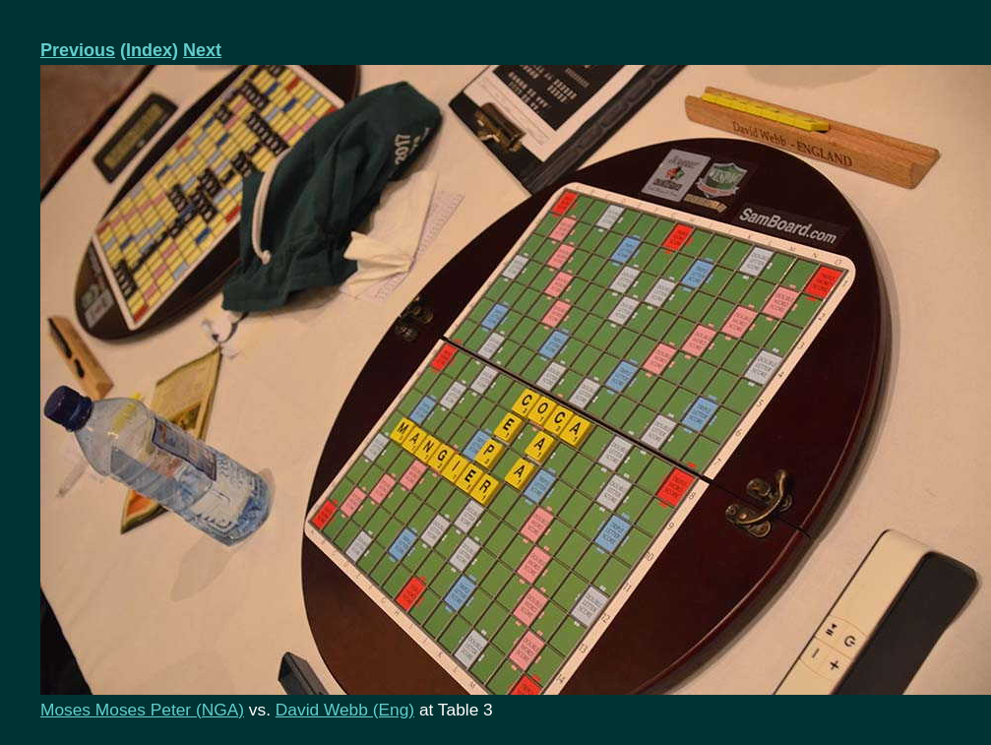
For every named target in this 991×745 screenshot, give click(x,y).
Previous (77, 50)
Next (202, 50)
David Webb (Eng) (345, 709)
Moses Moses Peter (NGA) (142, 709)
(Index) (149, 50)
